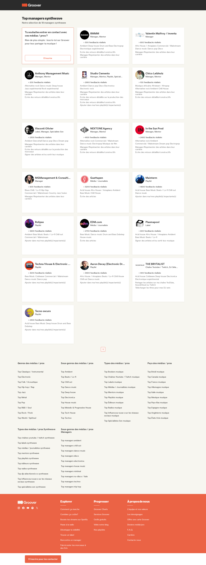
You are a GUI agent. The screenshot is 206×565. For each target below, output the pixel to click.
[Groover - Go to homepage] (39, 502)
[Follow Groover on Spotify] (32, 508)
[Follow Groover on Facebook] (23, 508)
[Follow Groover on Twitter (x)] (37, 508)
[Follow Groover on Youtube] (28, 508)
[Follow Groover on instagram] (19, 508)
